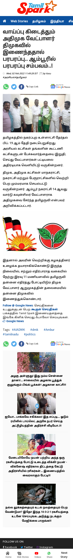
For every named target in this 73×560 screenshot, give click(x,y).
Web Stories (19, 21)
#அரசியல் (9, 77)
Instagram (44, 547)
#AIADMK (18, 329)
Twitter (27, 547)
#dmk (34, 329)
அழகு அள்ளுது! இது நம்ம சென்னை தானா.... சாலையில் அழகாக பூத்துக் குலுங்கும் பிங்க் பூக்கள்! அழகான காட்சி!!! (36, 381)
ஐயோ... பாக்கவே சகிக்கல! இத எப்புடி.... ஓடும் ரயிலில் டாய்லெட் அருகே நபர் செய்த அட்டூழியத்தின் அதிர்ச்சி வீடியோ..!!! (36, 422)
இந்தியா (57, 21)
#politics (29, 334)
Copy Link (33, 87)
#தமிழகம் (21, 77)
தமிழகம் (39, 21)
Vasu (48, 73)
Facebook (10, 547)
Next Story (64, 554)
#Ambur (48, 329)
